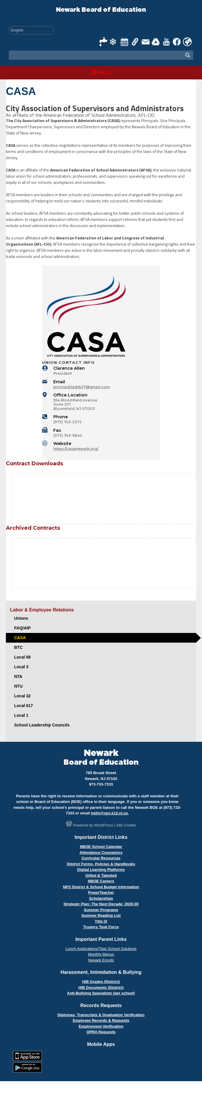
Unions (21, 618)
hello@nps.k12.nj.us (109, 813)
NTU (18, 686)
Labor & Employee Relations (42, 609)
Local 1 (21, 715)
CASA (20, 637)
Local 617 (23, 705)
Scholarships (101, 898)
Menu (101, 72)
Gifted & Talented (101, 875)
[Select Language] (31, 30)
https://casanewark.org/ (75, 448)
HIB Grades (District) (101, 981)
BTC (18, 647)
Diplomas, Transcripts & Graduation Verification (100, 1015)
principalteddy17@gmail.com (81, 387)
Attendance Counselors (101, 852)
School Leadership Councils (41, 725)
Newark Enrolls (101, 960)
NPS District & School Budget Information (101, 887)
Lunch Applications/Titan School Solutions (101, 948)
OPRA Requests (100, 1032)
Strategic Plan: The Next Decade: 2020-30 (100, 904)
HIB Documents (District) (101, 987)
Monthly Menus (101, 954)
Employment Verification (101, 1026)
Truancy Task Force (101, 927)
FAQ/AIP (22, 628)
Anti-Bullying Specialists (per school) (101, 993)
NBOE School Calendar (101, 846)
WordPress (103, 825)
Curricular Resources (101, 858)
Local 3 (21, 666)
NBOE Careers (101, 881)
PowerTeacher (101, 892)
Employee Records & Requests (101, 1020)
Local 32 (22, 696)
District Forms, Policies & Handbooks (101, 864)
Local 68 (22, 657)
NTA (18, 676)
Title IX (101, 921)
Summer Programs (101, 910)
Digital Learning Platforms (101, 869)
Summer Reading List (101, 915)
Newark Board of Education (101, 10)
